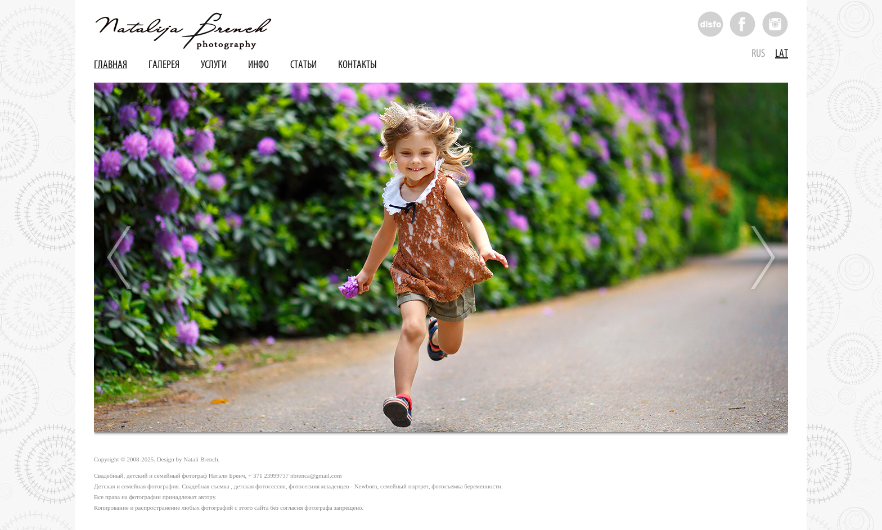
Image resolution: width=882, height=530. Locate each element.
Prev (119, 257)
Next (762, 257)
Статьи (303, 65)
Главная (110, 65)
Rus (758, 54)
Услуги (214, 65)
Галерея (163, 65)
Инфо (258, 65)
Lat (781, 54)
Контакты (357, 65)
